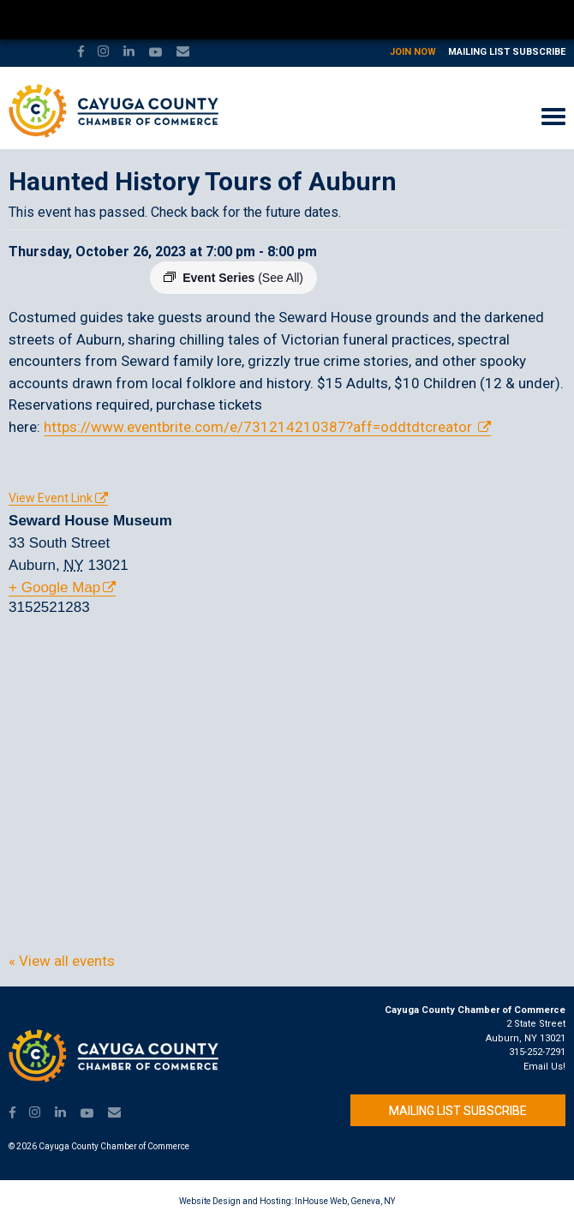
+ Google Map (54, 587)
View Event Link (51, 498)
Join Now (413, 51)
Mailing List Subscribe (506, 51)
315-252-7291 (537, 1052)
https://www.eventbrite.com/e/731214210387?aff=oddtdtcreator (259, 426)
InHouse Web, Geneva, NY (345, 1201)
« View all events (62, 960)
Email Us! (544, 1066)
